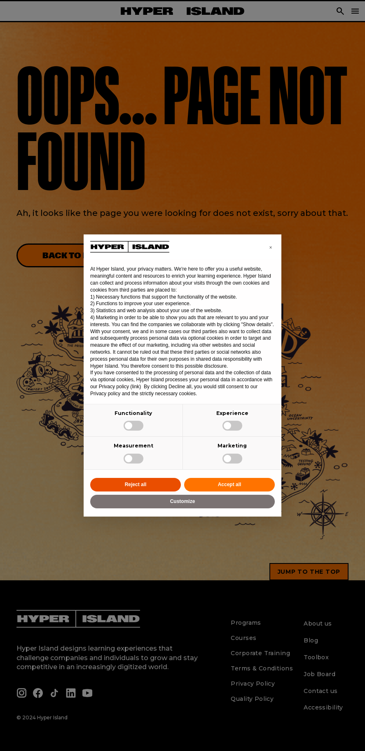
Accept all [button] (229, 484)
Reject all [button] (136, 484)
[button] (270, 247)
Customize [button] (182, 501)
